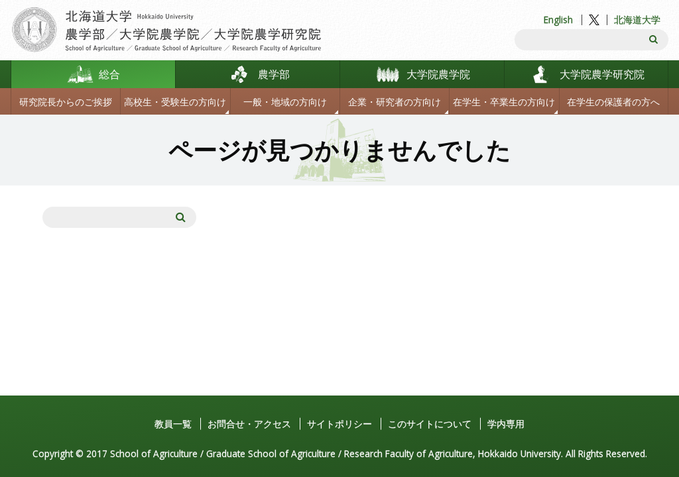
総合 (109, 74)
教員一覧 (173, 423)
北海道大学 (637, 19)
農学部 (274, 74)
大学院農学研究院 (602, 74)
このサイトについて (429, 423)
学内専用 (506, 423)
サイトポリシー (339, 423)
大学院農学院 (438, 74)
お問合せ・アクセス (249, 423)
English (558, 19)
